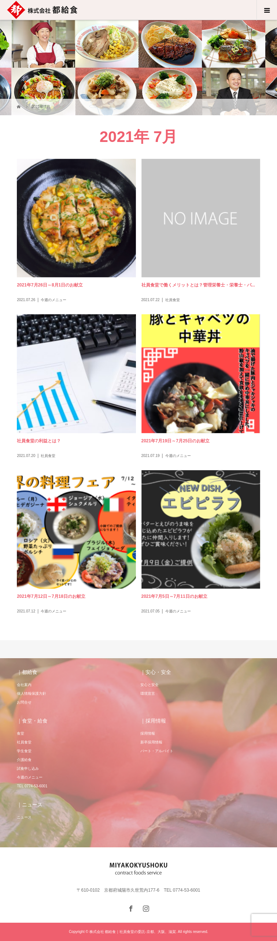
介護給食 (24, 760)
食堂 (20, 733)
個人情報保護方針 (31, 693)
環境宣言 (147, 693)
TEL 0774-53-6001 (32, 786)
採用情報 (147, 733)
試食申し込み (28, 768)
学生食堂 (24, 751)
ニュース (24, 817)
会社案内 (24, 685)
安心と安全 (149, 685)
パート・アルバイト (156, 751)
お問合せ (24, 702)
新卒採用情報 (151, 742)
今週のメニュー (30, 777)
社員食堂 (24, 742)
